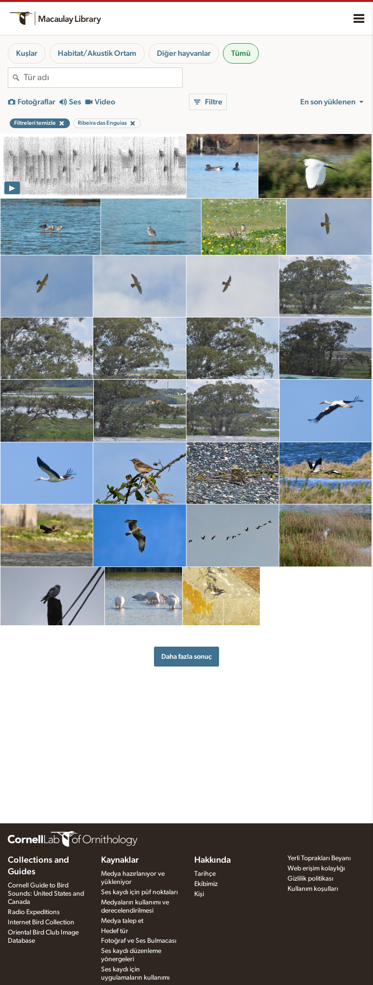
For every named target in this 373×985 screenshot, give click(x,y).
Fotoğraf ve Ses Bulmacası (138, 940)
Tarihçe (205, 873)
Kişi (199, 894)
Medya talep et (122, 921)
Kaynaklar (120, 860)
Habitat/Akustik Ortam (97, 53)
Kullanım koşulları (313, 888)
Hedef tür (114, 931)
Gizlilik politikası (310, 878)
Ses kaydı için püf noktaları (139, 892)
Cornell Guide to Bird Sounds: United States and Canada (46, 893)
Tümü (241, 53)
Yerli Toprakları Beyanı (319, 858)
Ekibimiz (206, 884)
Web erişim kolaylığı (316, 868)
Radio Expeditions (34, 912)
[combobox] (103, 77)
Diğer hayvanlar (184, 53)
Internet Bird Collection (41, 922)
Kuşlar (26, 53)
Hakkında (212, 860)
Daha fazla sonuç (186, 656)
